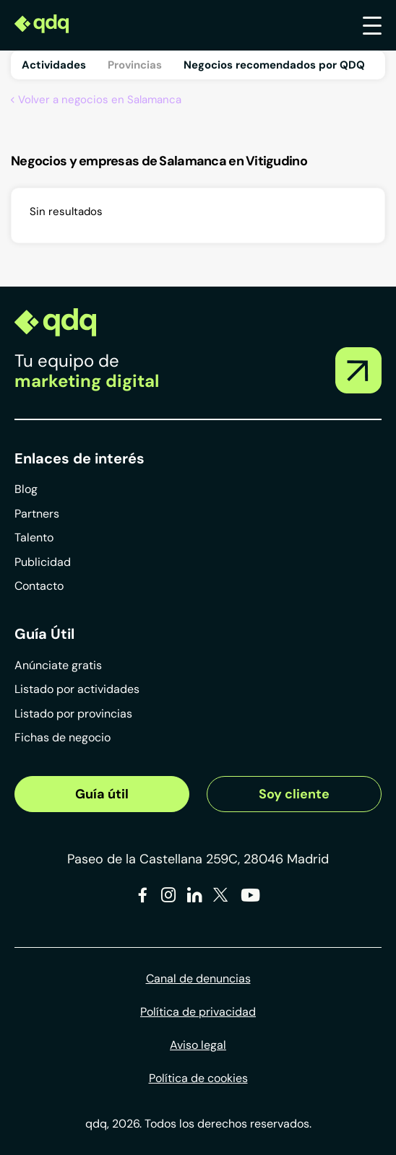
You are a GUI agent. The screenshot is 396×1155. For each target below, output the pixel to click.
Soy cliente (294, 794)
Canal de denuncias (198, 978)
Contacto (39, 585)
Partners (36, 513)
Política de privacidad (198, 1011)
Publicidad (42, 562)
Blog (26, 489)
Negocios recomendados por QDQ (274, 65)
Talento (33, 537)
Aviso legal (198, 1044)
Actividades (54, 65)
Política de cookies (198, 1078)
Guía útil (102, 794)
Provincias (135, 65)
